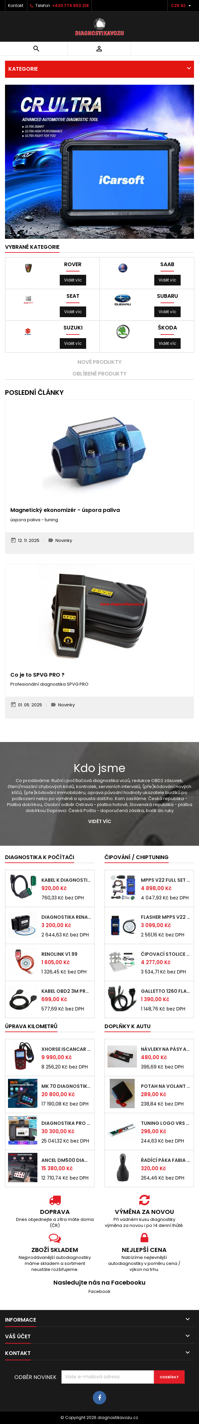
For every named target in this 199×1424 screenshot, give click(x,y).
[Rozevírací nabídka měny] (182, 5)
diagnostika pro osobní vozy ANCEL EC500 (66, 1123)
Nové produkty (99, 362)
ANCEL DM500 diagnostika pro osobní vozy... (66, 1160)
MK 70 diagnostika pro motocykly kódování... (66, 1086)
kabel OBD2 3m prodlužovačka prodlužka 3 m (66, 991)
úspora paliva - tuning (34, 520)
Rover (72, 264)
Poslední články (34, 392)
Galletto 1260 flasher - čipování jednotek (166, 991)
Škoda (167, 327)
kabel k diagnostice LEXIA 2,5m (66, 880)
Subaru (167, 296)
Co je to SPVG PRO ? (37, 675)
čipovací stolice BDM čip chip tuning (166, 954)
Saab (167, 264)
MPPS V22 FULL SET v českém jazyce (166, 880)
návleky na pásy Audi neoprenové (166, 1049)
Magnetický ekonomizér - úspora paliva (65, 510)
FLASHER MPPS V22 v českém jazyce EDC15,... (166, 917)
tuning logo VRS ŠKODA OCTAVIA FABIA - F (166, 1123)
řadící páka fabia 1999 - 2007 (166, 1160)
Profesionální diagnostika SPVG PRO (49, 684)
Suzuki (72, 327)
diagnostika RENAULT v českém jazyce (66, 917)
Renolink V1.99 (59, 954)
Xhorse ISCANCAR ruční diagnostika (66, 1049)
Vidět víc (73, 280)
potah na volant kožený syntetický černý (166, 1086)
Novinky (63, 540)
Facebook (99, 1291)
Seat (72, 296)
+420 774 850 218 (70, 5)
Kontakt (15, 5)
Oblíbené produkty (99, 374)
